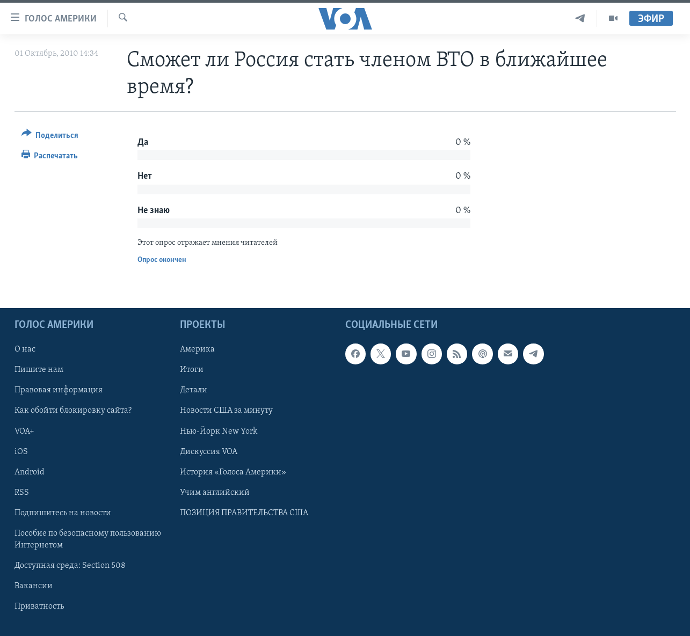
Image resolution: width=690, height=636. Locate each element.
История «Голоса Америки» (233, 472)
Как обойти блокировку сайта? (73, 410)
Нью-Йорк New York (218, 431)
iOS (21, 451)
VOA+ (24, 431)
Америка (197, 349)
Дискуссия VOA (208, 451)
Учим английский (215, 492)
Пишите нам (38, 369)
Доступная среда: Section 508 (70, 565)
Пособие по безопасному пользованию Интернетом (87, 539)
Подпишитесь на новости (62, 513)
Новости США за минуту (226, 410)
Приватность (39, 606)
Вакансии (33, 586)
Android (29, 472)
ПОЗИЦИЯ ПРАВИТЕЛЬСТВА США (244, 513)
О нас (24, 349)
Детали (193, 390)
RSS (21, 492)
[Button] (50, 137)
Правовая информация (58, 390)
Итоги (192, 369)
